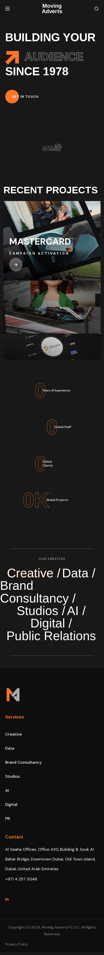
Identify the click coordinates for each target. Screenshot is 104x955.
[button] (96, 8)
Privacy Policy (16, 947)
